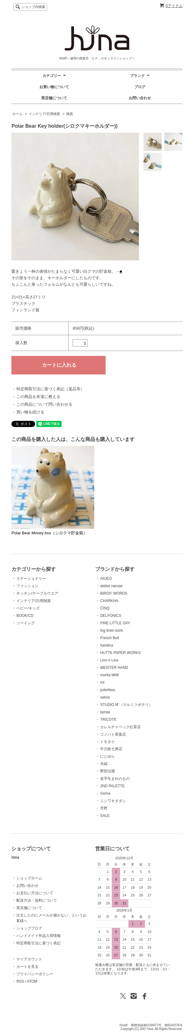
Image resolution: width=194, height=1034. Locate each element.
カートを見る (27, 966)
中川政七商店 (111, 749)
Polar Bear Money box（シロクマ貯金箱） (49, 533)
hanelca (106, 645)
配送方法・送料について (36, 900)
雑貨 (69, 114)
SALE (105, 816)
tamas (105, 712)
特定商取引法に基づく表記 (38, 943)
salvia (105, 697)
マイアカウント (29, 959)
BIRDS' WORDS (113, 593)
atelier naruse (111, 586)
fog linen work (111, 630)
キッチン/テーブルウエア (37, 593)
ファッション (27, 586)
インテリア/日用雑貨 (44, 114)
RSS (20, 981)
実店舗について (54, 98)
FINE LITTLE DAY (115, 623)
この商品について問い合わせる (44, 404)
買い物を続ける (30, 412)
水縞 (103, 764)
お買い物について (54, 87)
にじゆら (107, 756)
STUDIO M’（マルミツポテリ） (126, 705)
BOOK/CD (24, 615)
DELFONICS (110, 615)
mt (102, 682)
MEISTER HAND (114, 667)
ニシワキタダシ (113, 801)
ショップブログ (29, 928)
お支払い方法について (34, 893)
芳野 (103, 808)
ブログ (139, 87)
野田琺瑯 (107, 771)
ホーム (17, 114)
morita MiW (109, 675)
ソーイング (25, 623)
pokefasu (107, 690)
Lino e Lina (109, 660)
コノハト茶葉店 (113, 734)
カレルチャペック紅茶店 (120, 727)
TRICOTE (108, 719)
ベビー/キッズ (27, 608)
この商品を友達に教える (38, 396)
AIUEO (105, 578)
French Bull (109, 638)
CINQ (104, 608)
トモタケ (107, 742)
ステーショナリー (31, 578)
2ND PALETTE (112, 786)
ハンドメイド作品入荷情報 (38, 936)
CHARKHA (109, 601)
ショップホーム (29, 878)
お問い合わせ (140, 98)
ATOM (32, 981)
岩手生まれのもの (115, 778)
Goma (105, 793)
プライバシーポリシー (34, 974)
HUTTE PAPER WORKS (120, 653)
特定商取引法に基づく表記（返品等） (50, 389)
